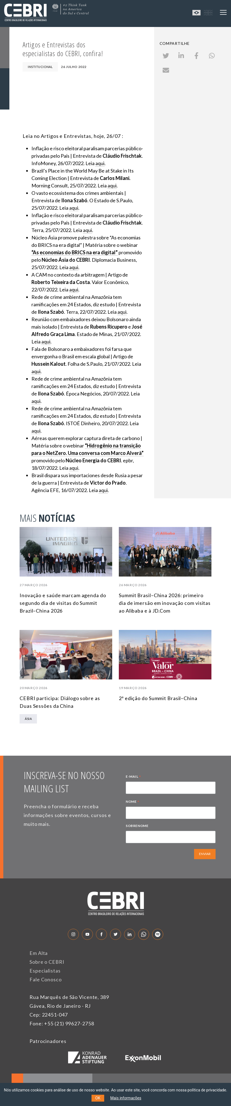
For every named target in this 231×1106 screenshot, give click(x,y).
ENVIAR (205, 854)
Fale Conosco (45, 979)
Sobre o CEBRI (47, 962)
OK (97, 1098)
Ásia (28, 718)
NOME (132, 802)
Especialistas (45, 971)
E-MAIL (133, 777)
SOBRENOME (137, 826)
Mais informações (125, 1098)
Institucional (40, 67)
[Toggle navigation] (223, 12)
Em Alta (38, 953)
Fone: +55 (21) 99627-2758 (61, 1023)
